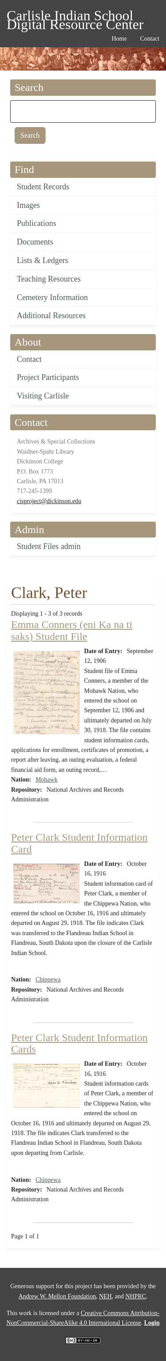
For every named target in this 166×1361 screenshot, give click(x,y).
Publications (36, 223)
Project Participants (48, 377)
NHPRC (135, 1296)
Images (28, 205)
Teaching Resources (49, 278)
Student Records (43, 186)
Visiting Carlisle (43, 395)
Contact (29, 359)
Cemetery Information (52, 297)
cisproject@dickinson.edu (49, 501)
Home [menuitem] (119, 38)
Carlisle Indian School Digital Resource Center (75, 17)
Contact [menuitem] (149, 38)
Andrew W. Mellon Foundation (57, 1296)
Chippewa (48, 979)
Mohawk (46, 779)
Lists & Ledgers (42, 260)
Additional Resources (51, 315)
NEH (105, 1296)
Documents (35, 241)
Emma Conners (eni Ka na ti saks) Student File (71, 630)
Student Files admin (49, 546)
